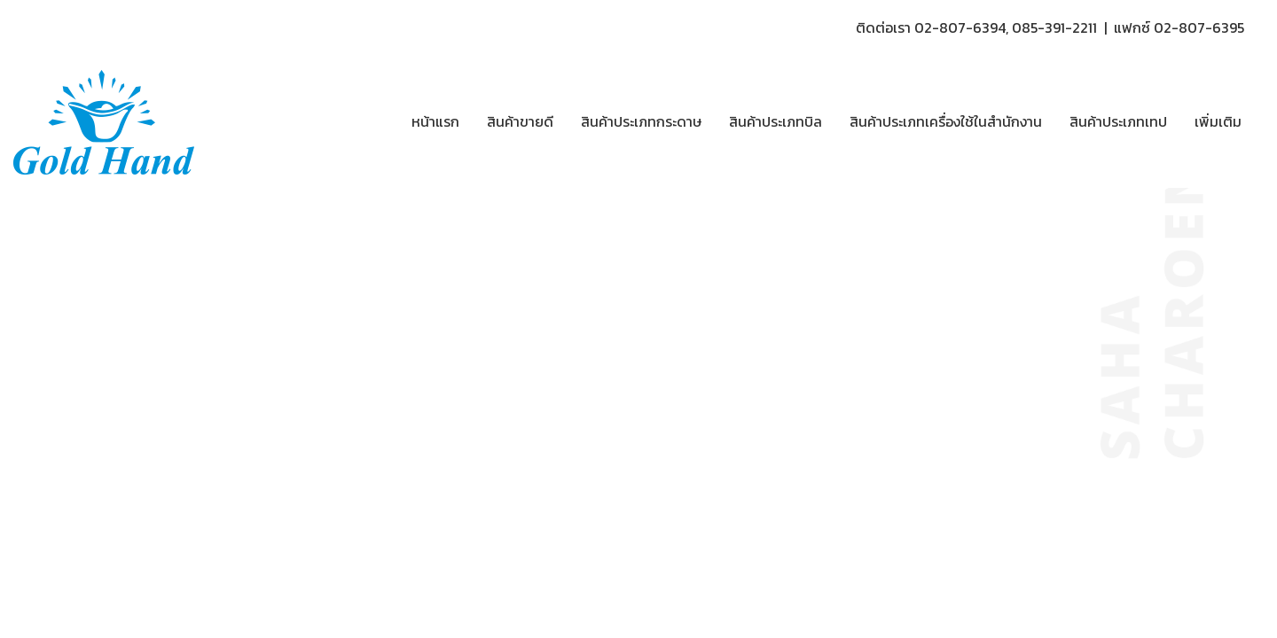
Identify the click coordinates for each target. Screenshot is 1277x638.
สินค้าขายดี (520, 121)
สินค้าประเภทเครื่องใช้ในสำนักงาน (946, 121)
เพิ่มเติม (1218, 121)
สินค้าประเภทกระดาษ (641, 121)
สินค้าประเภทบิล (775, 121)
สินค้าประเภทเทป (1118, 121)
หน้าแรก (435, 121)
